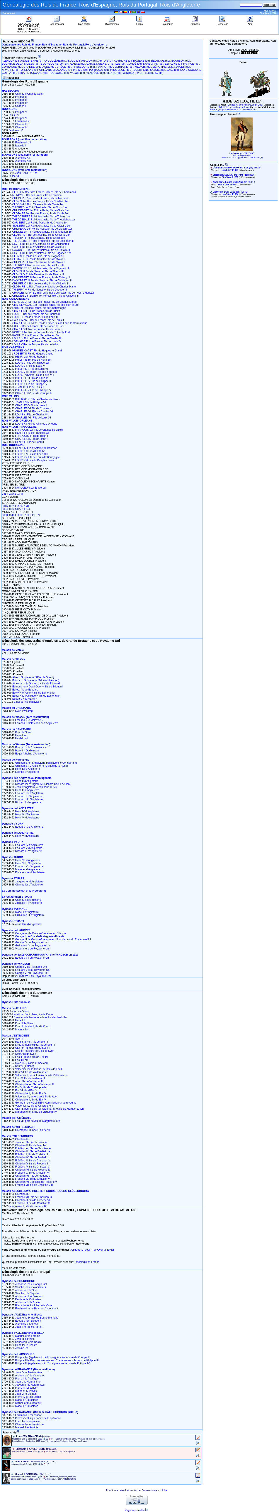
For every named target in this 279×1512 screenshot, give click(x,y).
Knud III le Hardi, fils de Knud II (33, 1026)
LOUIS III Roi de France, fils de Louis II (35, 317)
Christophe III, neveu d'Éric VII (33, 1130)
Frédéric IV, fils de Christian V (32, 1166)
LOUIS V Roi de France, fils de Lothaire (35, 344)
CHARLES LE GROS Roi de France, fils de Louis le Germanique (49, 323)
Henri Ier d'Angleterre (27, 768)
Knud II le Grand (24, 1023)
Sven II (19, 1038)
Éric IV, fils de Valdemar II (30, 1078)
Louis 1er (14, 115)
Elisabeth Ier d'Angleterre (29, 872)
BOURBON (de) (180, 60)
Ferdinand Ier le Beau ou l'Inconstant (36, 1308)
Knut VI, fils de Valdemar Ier (31, 1072)
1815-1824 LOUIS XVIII (15, 505)
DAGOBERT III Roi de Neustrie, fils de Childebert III (42, 280)
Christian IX (22, 1194)
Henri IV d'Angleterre (27, 811)
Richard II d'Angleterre (28, 802)
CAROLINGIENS (96, 63)
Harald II (20, 1020)
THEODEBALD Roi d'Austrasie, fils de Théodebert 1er (43, 219)
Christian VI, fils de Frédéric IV (33, 1169)
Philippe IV (21, 102)
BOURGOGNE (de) (52, 63)
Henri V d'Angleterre (27, 814)
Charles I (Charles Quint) (29, 93)
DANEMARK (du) (153, 63)
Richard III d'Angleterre (28, 851)
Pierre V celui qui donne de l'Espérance (38, 1418)
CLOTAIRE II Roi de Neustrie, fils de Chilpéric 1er (41, 234)
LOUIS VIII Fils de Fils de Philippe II (36, 371)
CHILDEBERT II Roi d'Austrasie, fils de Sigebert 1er (42, 231)
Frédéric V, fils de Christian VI (32, 1172)
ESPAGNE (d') (173, 63)
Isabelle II (20, 145)
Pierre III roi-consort (26, 1387)
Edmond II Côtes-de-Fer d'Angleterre (36, 723)
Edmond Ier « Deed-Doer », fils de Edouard (37, 686)
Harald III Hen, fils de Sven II (32, 1041)
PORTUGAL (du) (99, 69)
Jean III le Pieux (24, 1339)
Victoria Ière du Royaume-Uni (32, 948)
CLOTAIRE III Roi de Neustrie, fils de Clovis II (38, 259)
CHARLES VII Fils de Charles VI (34, 411)
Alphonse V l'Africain (27, 1323)
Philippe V (21, 112)
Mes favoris (270, 10)
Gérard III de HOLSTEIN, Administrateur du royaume (46, 1102)
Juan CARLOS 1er (26, 173)
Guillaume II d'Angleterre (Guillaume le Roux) (41, 765)
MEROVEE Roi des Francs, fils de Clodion (36, 195)
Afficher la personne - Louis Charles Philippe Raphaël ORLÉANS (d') (242, 156)
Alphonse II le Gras (26, 1290)
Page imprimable (135, 1510)
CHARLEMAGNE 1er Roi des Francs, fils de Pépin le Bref (45, 304)
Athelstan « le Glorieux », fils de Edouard (36, 683)
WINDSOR (129, 72)
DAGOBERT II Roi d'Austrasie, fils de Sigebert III (40, 268)
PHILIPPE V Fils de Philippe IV (33, 390)
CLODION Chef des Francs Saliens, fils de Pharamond (44, 192)
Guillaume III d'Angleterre (30, 915)
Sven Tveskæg (24, 710)
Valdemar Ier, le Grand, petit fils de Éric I (38, 1069)
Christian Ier (22, 1139)
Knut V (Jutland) (24, 1066)
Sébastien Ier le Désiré (28, 1342)
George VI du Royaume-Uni (31, 972)
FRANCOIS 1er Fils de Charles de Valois (39, 429)
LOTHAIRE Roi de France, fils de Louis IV (36, 341)
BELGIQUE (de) (160, 60)
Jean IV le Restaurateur (29, 1372)
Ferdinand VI (22, 121)
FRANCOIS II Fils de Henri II (32, 435)
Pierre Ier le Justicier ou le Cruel (34, 1305)
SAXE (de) (173, 69)
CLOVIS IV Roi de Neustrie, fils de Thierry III (38, 274)
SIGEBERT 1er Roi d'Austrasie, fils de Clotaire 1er (41, 225)
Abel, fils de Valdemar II (29, 1081)
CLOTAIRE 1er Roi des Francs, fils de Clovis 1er (40, 213)
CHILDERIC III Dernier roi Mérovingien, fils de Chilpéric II (45, 295)
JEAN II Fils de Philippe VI (30, 402)
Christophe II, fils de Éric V (30, 1093)
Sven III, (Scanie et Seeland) (32, 1063)
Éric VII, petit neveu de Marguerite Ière (37, 1120)
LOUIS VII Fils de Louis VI (30, 365)
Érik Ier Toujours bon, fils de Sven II (35, 1050)
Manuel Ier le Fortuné (27, 1335)
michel (164, 1490)
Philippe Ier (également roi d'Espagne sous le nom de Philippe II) (52, 1357)
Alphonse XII (22, 157)
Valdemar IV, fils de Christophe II (34, 1105)
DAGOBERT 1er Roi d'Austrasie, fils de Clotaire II (41, 250)
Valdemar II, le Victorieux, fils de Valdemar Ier (41, 1075)
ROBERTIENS (140, 69)
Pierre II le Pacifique (27, 1378)
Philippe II (21, 96)
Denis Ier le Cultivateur (28, 1299)
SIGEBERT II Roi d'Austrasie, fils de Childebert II (40, 243)
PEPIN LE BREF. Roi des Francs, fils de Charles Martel (44, 301)
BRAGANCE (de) (75, 63)
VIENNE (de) (113, 72)
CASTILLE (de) (116, 63)
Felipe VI (14, 176)
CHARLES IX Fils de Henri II (31, 438)
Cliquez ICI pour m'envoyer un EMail (92, 1249)
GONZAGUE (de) (12, 66)
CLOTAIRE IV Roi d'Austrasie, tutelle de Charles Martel (44, 286)
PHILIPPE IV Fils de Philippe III (33, 381)
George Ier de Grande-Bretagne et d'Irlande (40, 933)
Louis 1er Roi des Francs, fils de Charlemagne (39, 307)
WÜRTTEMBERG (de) (150, 72)
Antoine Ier (21, 1348)
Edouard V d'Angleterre (28, 848)
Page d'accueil (56, 22)
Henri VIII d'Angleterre (28, 863)
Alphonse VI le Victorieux (29, 1375)
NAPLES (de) (182, 66)
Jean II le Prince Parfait (28, 1326)
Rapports (195, 22)
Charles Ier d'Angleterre (29, 884)
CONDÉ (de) (134, 63)
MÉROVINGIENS (163, 66)
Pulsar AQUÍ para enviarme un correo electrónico (233, 109)
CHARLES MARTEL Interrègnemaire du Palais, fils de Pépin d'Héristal (53, 292)
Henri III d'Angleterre (27, 790)
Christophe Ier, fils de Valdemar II (34, 1084)
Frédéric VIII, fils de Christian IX (33, 1197)
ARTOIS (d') (106, 60)
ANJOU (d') (73, 60)
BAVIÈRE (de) (141, 60)
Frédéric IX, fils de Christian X (32, 1203)
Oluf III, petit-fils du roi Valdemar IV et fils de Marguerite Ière (50, 1108)
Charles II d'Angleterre (28, 899)
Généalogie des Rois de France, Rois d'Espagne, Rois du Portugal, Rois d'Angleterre (54, 44)
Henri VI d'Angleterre (27, 817)
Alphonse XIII (23, 160)
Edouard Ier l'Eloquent (28, 1320)
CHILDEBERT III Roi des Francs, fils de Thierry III (41, 277)
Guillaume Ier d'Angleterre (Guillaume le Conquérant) (46, 762)
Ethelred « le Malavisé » (28, 701)
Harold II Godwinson (27, 750)
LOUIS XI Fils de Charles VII (31, 414)
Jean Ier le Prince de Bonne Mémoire (36, 1317)
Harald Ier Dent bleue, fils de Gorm (32, 1014)
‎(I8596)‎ (234, 175)
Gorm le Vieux (20, 1011)
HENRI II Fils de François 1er (32, 432)
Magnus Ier (21, 1029)
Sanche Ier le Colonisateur (30, 1287)
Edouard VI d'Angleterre (29, 866)
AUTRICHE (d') (123, 60)
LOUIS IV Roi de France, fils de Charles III (36, 338)
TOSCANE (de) (39, 72)
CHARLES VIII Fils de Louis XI (33, 417)
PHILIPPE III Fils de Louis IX (32, 378)
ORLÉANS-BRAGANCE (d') (55, 69)
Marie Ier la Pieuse (26, 1390)
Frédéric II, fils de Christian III (32, 1154)
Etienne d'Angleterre (27, 771)
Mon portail (84, 22)
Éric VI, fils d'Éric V (26, 1090)
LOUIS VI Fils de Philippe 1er (32, 362)
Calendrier (167, 22)
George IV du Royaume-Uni (31, 942)
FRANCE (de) (191, 63)
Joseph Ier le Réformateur (30, 1384)
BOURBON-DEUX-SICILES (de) (20, 63)
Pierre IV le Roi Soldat (28, 1396)
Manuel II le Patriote (27, 1427)
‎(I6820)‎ (234, 182)
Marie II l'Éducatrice (26, 1399)
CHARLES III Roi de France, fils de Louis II (37, 329)
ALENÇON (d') (10, 60)
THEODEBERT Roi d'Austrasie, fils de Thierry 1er (41, 216)
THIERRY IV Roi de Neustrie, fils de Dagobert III (40, 289)
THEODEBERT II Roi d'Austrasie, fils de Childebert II (42, 240)
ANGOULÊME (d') (54, 60)
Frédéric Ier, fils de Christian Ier (33, 1148)
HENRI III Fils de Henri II (29, 442)
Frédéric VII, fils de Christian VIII (34, 1184)
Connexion (9, 13)
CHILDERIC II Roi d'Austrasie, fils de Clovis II (38, 262)
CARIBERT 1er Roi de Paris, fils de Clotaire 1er (39, 222)
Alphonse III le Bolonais (29, 1296)
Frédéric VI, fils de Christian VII (33, 1178)
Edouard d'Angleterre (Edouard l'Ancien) (35, 680)
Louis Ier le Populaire (27, 1421)
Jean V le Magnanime (28, 1381)
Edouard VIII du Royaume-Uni (32, 969)
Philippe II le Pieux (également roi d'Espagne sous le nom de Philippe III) (57, 1360)
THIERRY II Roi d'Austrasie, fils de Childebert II (39, 237)
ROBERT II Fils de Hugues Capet (33, 353)
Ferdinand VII (16, 130)
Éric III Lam (22, 1060)
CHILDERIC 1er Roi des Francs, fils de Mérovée (40, 198)
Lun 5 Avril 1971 (230, 170)
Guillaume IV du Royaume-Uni (33, 945)
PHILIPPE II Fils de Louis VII (32, 368)
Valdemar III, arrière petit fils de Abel (36, 1096)
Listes (139, 22)
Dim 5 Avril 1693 (226, 184)
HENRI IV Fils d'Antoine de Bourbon (36, 448)
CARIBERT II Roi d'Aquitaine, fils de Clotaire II (39, 247)
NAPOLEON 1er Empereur (30, 487)
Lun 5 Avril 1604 (230, 194)
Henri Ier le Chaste (26, 1345)
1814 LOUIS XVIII (12, 493)
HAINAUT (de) (104, 66)
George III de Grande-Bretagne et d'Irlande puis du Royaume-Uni (53, 939)
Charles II (20, 106)
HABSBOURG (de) (84, 66)
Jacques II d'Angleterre (28, 902)
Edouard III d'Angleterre (29, 799)
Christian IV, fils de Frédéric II (32, 1157)
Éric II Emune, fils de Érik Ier (31, 1056)
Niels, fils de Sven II (26, 1053)
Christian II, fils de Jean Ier (30, 1145)
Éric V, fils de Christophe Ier (31, 1087)
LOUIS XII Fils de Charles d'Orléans (36, 423)
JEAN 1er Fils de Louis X (29, 387)
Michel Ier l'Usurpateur (28, 1402)
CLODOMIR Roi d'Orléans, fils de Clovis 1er (37, 204)
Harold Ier (21, 735)
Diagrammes (112, 22)
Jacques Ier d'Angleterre (29, 881)
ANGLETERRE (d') (31, 60)
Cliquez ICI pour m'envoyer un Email (245, 105)
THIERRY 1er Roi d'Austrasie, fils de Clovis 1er (39, 207)
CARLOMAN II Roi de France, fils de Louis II (38, 320)
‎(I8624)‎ (236, 167)
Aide (250, 22)
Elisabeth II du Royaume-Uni (34, 976)
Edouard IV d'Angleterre (29, 826)
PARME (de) (80, 69)
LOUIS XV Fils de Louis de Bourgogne (37, 457)
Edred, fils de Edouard (25, 689)
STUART (23, 72)
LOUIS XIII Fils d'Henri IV (30, 451)
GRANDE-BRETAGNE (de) (39, 66)
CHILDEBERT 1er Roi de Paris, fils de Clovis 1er (40, 210)
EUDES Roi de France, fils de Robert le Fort (37, 326)
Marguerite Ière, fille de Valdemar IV (36, 1111)
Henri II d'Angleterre (26, 781)
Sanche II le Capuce (27, 1293)
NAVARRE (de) (10, 69)
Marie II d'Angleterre (27, 912)
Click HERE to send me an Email (234, 107)
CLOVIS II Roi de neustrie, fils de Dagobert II (38, 256)
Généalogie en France (86, 1261)
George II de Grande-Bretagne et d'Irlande (39, 936)
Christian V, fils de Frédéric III (32, 1163)
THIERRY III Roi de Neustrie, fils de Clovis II (38, 265)
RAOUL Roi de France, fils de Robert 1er (36, 335)
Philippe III (21, 99)
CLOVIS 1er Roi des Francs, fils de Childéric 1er (40, 201)
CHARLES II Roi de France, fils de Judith (36, 310)
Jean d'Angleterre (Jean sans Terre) (36, 787)
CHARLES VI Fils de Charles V (33, 408)
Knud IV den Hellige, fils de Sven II (35, 1044)
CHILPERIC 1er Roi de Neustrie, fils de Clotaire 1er (42, 228)
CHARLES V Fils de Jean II (31, 405)
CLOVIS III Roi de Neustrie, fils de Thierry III (37, 271)
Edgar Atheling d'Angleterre (31, 753)
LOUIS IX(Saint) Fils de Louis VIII (34, 374)
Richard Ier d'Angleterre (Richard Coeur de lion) (43, 784)
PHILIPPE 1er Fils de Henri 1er (33, 359)
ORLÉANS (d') (29, 69)
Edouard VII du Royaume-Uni (32, 957)
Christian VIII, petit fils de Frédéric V (36, 1181)
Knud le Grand (23, 732)
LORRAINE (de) (124, 66)
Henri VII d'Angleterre (27, 860)
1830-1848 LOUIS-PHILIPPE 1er (21, 515)
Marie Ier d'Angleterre (27, 869)
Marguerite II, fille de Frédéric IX (28, 1206)
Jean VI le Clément (26, 1393)
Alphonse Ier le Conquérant (31, 1284)
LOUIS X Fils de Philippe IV (31, 384)
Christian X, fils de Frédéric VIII (33, 1200)
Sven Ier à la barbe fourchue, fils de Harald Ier (40, 1017)
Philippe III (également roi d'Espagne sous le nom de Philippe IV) (52, 1363)
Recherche (222, 22)
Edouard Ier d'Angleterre (29, 793)
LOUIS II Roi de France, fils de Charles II (36, 314)
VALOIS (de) (77, 72)
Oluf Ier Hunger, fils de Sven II (32, 1047)
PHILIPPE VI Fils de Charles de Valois (37, 399)
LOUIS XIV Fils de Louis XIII (31, 454)
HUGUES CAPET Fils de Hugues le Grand (37, 350)
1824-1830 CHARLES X (16, 509)
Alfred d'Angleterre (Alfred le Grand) (33, 677)
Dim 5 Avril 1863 (230, 177)
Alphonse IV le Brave (27, 1302)
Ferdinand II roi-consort (28, 1415)
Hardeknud (21, 738)
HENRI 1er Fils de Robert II (31, 356)
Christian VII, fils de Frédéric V (33, 1175)
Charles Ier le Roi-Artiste (29, 1424)
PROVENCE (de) (120, 69)
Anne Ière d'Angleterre (28, 924)
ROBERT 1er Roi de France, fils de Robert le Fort (41, 332)
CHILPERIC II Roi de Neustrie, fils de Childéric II (40, 283)
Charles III (21, 124)
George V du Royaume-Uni (31, 966)
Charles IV (21, 127)
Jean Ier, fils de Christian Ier (31, 1142)
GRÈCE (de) (64, 66)
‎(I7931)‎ (230, 192)
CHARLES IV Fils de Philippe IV (34, 393)
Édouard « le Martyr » (24, 698)
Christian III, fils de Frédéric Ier (33, 1151)
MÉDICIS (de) (143, 66)
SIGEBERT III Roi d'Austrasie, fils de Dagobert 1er (41, 253)
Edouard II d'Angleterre (28, 796)
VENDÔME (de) (95, 72)
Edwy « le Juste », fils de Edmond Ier (33, 692)
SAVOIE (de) (157, 69)
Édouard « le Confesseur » (30, 747)
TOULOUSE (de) (59, 72)
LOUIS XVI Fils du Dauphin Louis (34, 460)
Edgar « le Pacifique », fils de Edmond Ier (36, 695)
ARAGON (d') (89, 60)
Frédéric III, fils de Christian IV (32, 1160)
